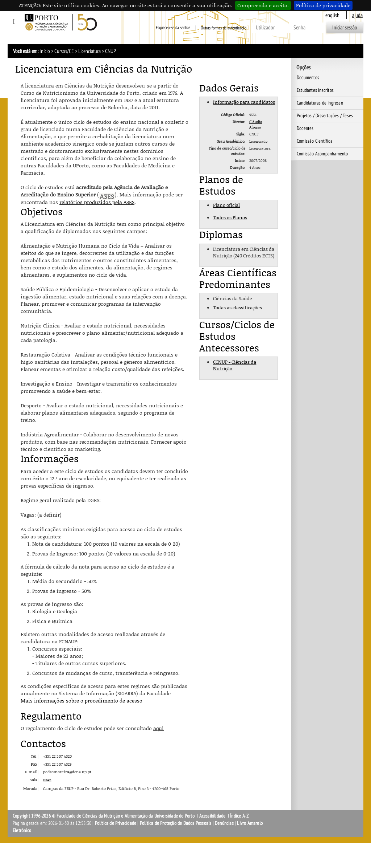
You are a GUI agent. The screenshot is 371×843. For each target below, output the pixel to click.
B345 (47, 779)
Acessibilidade (212, 816)
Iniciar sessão (344, 27)
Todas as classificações (237, 307)
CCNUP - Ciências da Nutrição (234, 365)
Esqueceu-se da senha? (173, 27)
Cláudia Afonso (255, 124)
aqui (158, 728)
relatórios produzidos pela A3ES (96, 202)
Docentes (305, 128)
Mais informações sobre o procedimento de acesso (81, 700)
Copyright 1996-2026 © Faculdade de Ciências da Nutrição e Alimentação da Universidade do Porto (104, 816)
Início (44, 51)
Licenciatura (89, 51)
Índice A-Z (239, 816)
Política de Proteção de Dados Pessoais (176, 823)
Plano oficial (226, 205)
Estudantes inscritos (315, 90)
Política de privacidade (323, 5)
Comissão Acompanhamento (322, 154)
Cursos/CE (64, 51)
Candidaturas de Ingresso (320, 103)
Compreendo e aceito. (263, 5)
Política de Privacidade (116, 823)
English (332, 15)
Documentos (308, 77)
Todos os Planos (230, 217)
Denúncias (224, 823)
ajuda (357, 15)
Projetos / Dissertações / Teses (325, 116)
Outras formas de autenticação (223, 27)
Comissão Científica (315, 141)
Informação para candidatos (244, 102)
